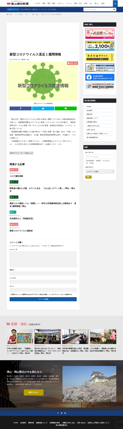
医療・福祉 (35, 14)
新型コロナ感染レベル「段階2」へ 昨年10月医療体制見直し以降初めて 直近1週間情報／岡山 (43, 204)
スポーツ (60, 3)
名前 (12, 270)
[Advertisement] (43, 32)
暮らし (97, 3)
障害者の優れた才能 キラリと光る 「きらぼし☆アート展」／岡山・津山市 (42, 189)
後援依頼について (92, 118)
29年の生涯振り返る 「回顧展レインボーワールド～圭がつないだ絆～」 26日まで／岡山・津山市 (20, 351)
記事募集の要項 (92, 122)
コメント (13, 249)
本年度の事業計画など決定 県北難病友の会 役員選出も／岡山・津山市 (75, 351)
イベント (69, 3)
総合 (103, 3)
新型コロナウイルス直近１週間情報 (51, 14)
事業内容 (89, 114)
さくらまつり (43, 9)
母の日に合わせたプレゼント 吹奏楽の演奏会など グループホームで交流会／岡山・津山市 (47, 351)
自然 (85, 3)
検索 (88, 177)
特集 (43, 3)
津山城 (53, 9)
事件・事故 (51, 3)
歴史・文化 (78, 3)
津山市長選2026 (25, 9)
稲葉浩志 (35, 9)
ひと (90, 3)
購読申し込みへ (34, 392)
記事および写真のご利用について (97, 133)
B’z (49, 9)
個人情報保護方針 (92, 137)
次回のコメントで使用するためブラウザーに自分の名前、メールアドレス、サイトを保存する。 (42, 294)
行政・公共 (14, 182)
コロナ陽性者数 (16, 176)
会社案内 (89, 110)
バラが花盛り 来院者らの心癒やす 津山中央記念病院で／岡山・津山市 (103, 350)
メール (13, 278)
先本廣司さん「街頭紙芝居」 (22, 218)
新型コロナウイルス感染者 (21, 230)
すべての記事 (19, 14)
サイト (12, 286)
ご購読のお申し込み (93, 126)
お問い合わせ (91, 130)
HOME (37, 3)
